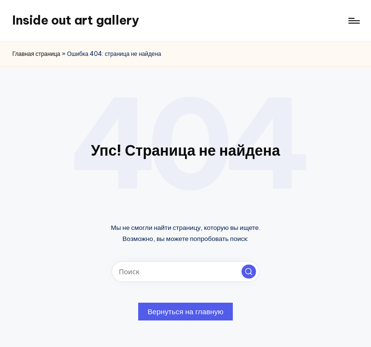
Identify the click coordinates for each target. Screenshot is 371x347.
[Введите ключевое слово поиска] (185, 271)
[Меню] (353, 21)
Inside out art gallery (75, 20)
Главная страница (36, 53)
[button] (249, 272)
